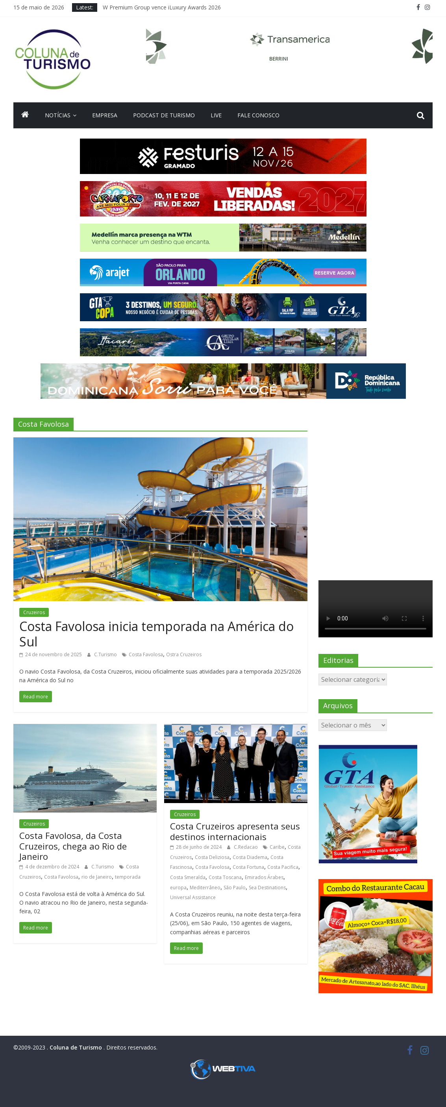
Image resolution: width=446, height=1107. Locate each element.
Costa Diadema (250, 857)
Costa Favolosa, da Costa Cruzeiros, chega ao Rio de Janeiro (73, 845)
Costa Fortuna (248, 867)
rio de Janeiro (96, 877)
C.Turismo (106, 654)
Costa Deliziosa (212, 857)
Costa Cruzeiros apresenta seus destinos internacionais (235, 831)
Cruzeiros (34, 612)
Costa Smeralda (187, 877)
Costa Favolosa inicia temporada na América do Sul (156, 634)
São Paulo (235, 887)
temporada (128, 877)
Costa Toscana (225, 877)
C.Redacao (246, 847)
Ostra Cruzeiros (184, 654)
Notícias (57, 115)
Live (216, 115)
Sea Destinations (267, 887)
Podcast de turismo (164, 115)
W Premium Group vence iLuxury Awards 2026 (162, 7)
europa (178, 887)
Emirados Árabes (264, 877)
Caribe (277, 847)
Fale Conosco (258, 115)
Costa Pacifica (282, 867)
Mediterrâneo (205, 887)
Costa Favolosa (146, 654)
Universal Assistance (193, 897)
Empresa (104, 115)
